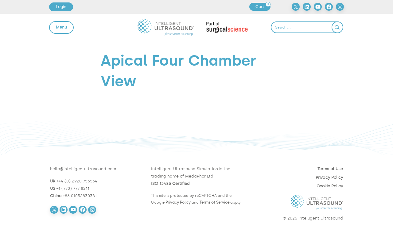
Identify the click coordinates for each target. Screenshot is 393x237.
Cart (262, 7)
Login (61, 6)
